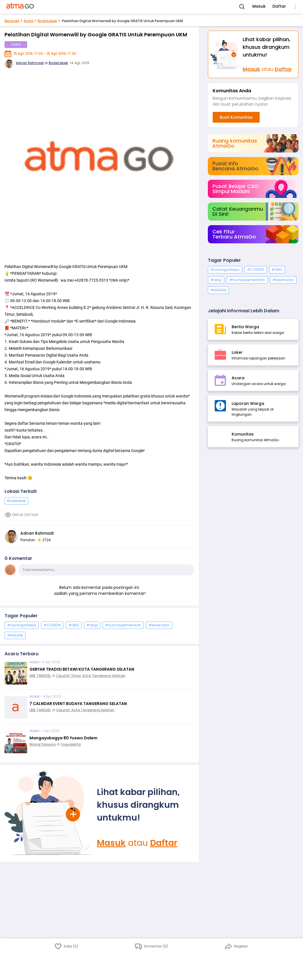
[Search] (242, 6)
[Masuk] (48, 813)
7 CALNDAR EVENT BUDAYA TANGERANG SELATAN (78, 703)
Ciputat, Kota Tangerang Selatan (85, 710)
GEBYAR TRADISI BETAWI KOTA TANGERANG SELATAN (81, 669)
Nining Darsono (42, 744)
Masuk (259, 6)
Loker (237, 352)
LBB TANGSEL (40, 675)
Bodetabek (47, 20)
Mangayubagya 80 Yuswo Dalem (63, 738)
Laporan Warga (248, 403)
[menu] (295, 6)
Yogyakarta (71, 744)
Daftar (279, 6)
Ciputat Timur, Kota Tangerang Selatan (90, 675)
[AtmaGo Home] (20, 6)
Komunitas (243, 434)
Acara (28, 20)
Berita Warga (245, 327)
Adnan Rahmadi (30, 62)
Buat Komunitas (236, 117)
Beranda (12, 20)
